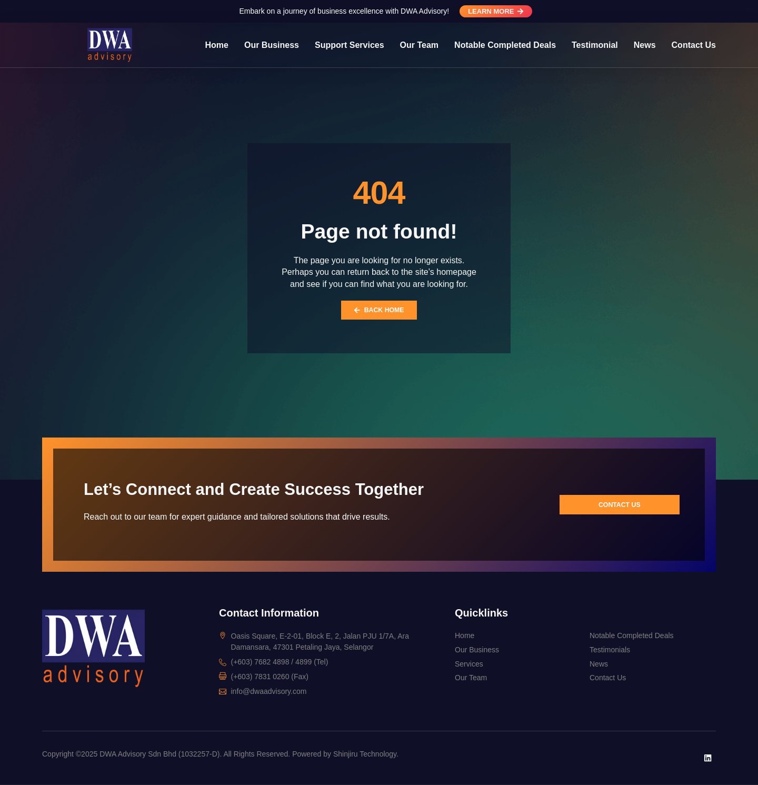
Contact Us (694, 45)
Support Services (349, 45)
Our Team (419, 45)
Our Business (271, 45)
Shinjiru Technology (364, 754)
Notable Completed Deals (505, 45)
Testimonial (595, 45)
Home (216, 45)
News (645, 45)
